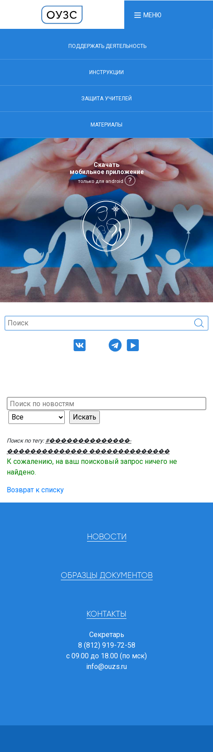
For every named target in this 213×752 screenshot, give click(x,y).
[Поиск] (106, 323)
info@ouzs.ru (106, 666)
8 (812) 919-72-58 (106, 645)
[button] (147, 14)
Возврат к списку (35, 490)
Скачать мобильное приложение (107, 172)
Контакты (106, 614)
